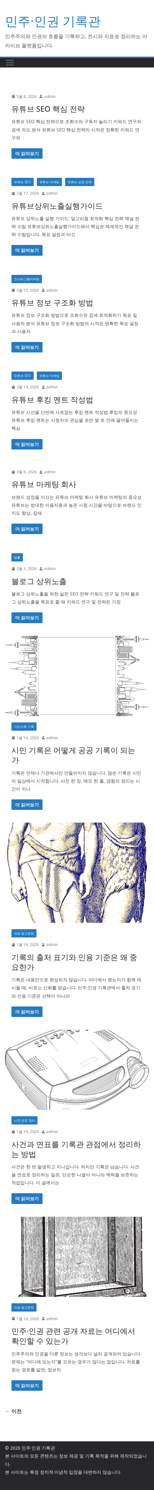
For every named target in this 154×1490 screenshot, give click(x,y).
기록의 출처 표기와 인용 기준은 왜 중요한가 (74, 962)
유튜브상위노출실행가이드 (57, 205)
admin (50, 96)
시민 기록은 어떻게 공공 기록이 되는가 (73, 755)
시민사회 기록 (24, 726)
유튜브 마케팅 (49, 182)
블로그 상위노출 (39, 581)
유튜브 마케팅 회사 (43, 484)
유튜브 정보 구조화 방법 (52, 302)
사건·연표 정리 (24, 1120)
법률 (17, 557)
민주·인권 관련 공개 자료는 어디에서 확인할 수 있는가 (73, 1336)
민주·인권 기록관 (53, 21)
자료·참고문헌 (24, 933)
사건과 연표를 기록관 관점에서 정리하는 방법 (76, 1149)
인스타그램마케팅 (26, 279)
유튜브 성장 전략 (80, 182)
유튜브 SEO (22, 182)
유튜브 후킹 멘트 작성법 (52, 399)
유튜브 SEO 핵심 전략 (48, 108)
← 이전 (13, 1411)
